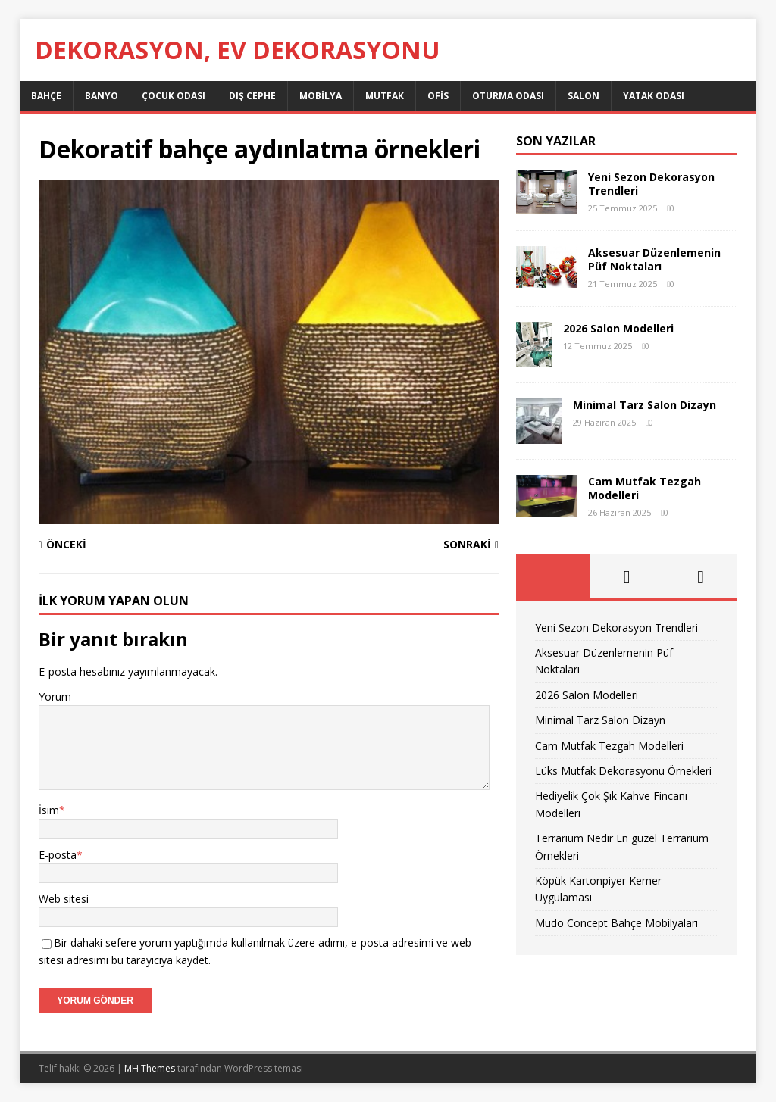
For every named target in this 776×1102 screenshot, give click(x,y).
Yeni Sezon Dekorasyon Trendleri (651, 184)
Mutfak (384, 95)
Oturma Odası (508, 95)
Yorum (55, 696)
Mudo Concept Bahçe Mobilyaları (616, 923)
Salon (583, 95)
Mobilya (320, 95)
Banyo (101, 95)
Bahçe (46, 95)
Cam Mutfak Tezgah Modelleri (644, 488)
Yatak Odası (653, 95)
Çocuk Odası (173, 95)
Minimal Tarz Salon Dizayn (644, 405)
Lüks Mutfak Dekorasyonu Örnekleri (623, 770)
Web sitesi (64, 898)
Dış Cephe (252, 95)
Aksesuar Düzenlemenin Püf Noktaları (654, 259)
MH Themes (149, 1068)
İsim (49, 810)
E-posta (58, 855)
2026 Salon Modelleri (618, 328)
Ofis (438, 95)
